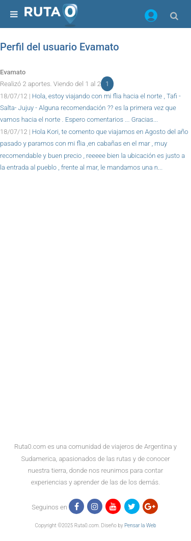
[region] (95, 196)
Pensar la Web (140, 525)
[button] (151, 17)
